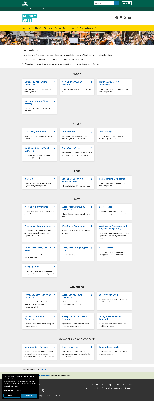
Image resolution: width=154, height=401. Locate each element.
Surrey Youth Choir (108, 294)
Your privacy (106, 384)
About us (26, 28)
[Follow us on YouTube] (130, 17)
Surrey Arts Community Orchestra (73, 208)
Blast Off (28, 178)
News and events (86, 28)
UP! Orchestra (106, 247)
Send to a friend (47, 369)
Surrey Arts (48, 9)
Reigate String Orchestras (112, 178)
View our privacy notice (12, 390)
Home (24, 9)
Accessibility (127, 384)
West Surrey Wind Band (73, 226)
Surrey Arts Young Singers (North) (37, 102)
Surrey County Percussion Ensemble (74, 317)
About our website (92, 388)
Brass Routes (105, 207)
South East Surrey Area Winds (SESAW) (73, 180)
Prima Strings (68, 131)
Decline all (11, 395)
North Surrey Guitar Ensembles (72, 83)
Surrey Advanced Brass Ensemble (110, 317)
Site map (128, 388)
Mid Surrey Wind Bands (36, 131)
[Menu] (127, 3)
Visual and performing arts (54, 28)
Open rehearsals (70, 347)
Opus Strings (105, 131)
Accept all (29, 395)
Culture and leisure (36, 9)
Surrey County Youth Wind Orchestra (37, 296)
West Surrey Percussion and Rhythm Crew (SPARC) (113, 227)
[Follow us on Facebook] (116, 17)
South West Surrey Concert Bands (37, 249)
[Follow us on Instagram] (121, 17)
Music (58, 9)
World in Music (31, 267)
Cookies (117, 384)
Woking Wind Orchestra (36, 207)
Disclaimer (95, 384)
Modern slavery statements (112, 388)
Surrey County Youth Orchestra (72, 296)
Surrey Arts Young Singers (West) (75, 249)
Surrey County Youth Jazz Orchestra (37, 317)
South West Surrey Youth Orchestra (37, 149)
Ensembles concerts (109, 347)
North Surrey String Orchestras (109, 83)
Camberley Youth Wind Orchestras (35, 83)
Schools (72, 28)
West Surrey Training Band (37, 226)
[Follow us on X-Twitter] (125, 17)
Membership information (37, 347)
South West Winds (71, 148)
